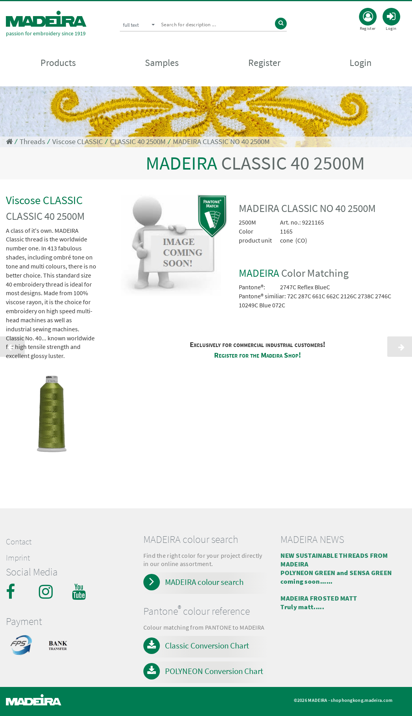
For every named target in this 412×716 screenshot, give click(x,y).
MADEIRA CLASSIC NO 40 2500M (221, 141)
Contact (18, 542)
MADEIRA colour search (204, 582)
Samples (162, 63)
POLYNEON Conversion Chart (214, 671)
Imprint (18, 558)
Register (264, 63)
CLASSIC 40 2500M (138, 141)
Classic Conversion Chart (207, 645)
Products (58, 63)
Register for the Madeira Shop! (257, 355)
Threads (32, 141)
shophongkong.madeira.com (361, 700)
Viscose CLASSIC (77, 141)
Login (361, 63)
